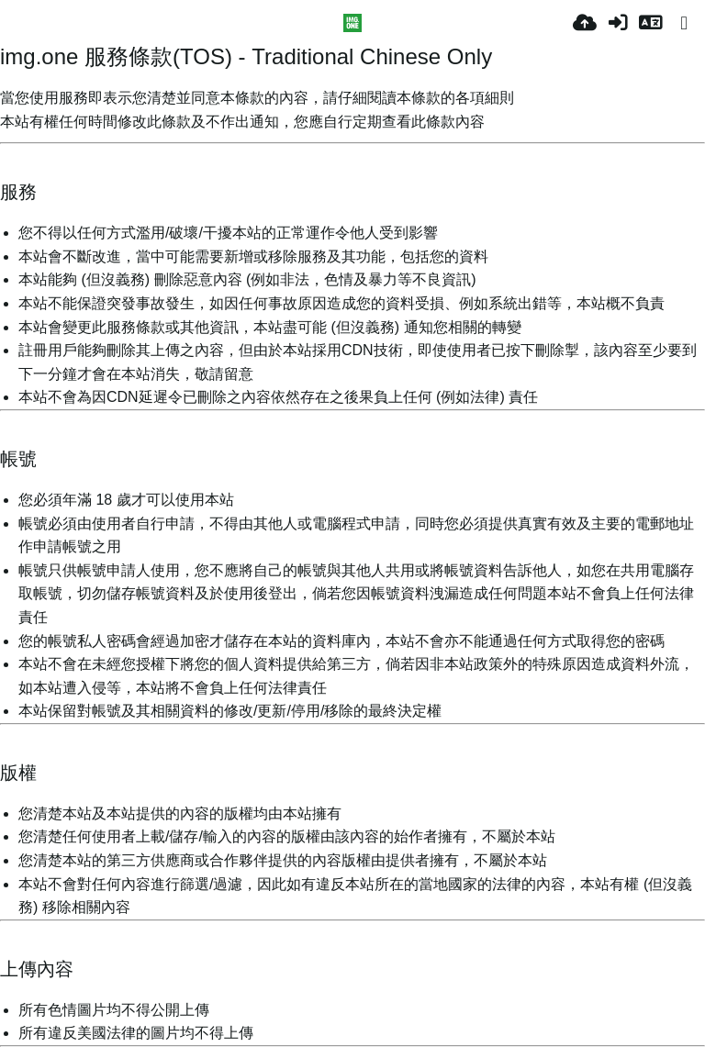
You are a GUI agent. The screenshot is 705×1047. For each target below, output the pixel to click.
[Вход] (618, 23)
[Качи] (585, 23)
